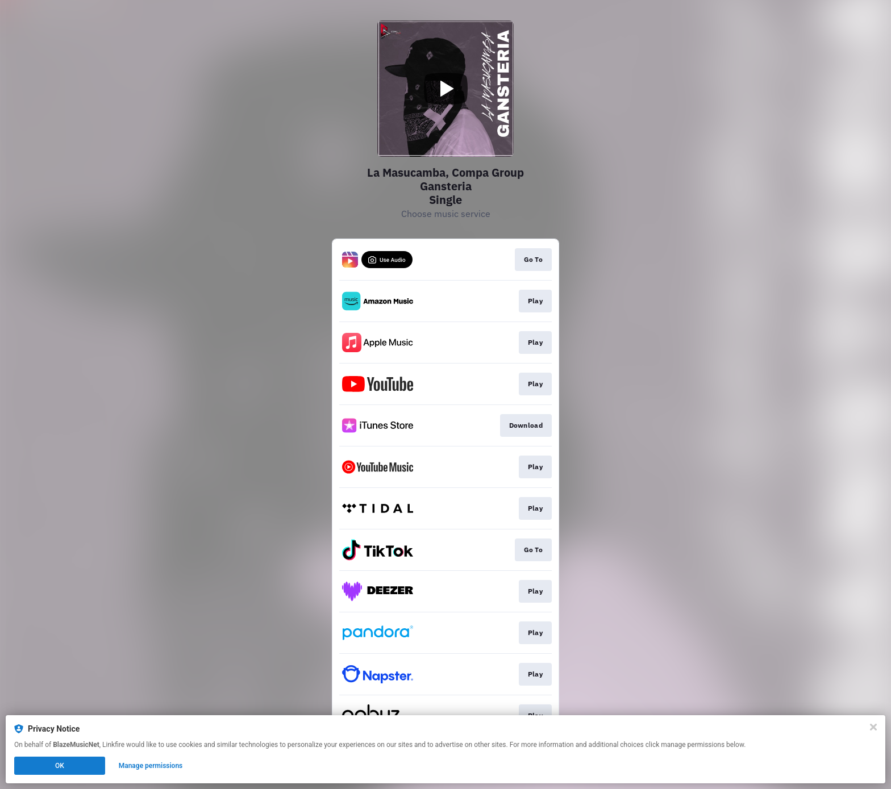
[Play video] (445, 89)
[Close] (873, 727)
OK (59, 766)
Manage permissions (151, 766)
